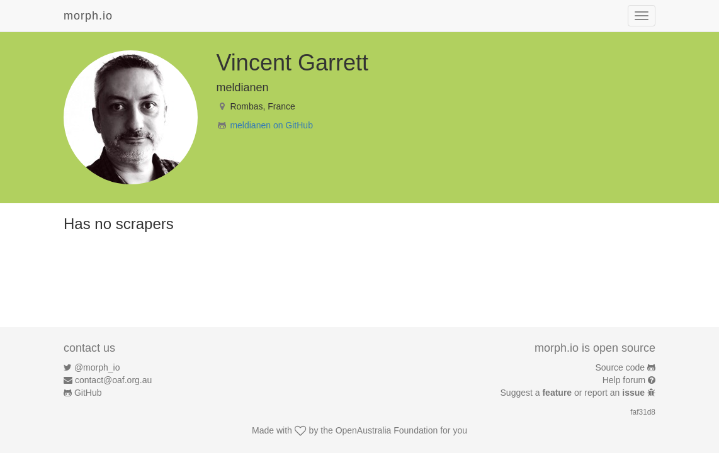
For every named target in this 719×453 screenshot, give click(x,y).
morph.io (88, 15)
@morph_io (97, 367)
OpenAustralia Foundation (387, 430)
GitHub (88, 393)
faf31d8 (642, 412)
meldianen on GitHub (271, 125)
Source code (620, 367)
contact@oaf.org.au (113, 380)
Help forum (624, 380)
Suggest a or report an (574, 393)
